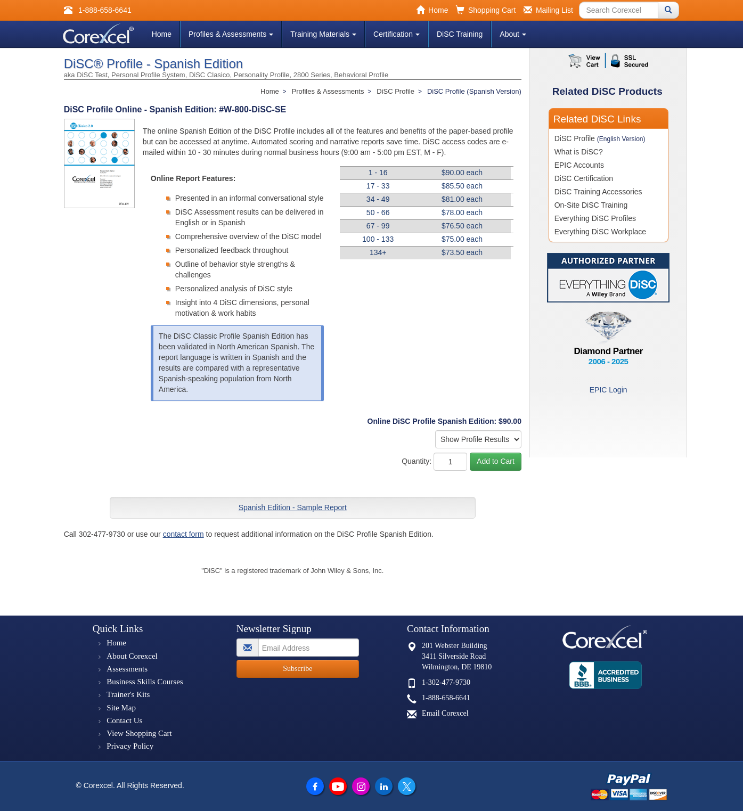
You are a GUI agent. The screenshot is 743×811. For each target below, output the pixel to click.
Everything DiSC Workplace (600, 231)
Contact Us (124, 720)
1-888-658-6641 (446, 698)
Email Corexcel (445, 713)
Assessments (127, 669)
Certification (396, 34)
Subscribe (297, 669)
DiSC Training (460, 34)
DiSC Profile (600, 138)
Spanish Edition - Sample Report (293, 507)
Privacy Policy (130, 746)
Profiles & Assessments (231, 34)
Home (162, 34)
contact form (183, 534)
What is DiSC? (578, 152)
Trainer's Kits (128, 694)
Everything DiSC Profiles (595, 218)
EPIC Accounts (579, 165)
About (513, 34)
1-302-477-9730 (446, 682)
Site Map (121, 707)
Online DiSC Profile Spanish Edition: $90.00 (444, 421)
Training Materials (323, 34)
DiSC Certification (583, 178)
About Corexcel (132, 656)
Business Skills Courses (145, 681)
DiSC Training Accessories (598, 191)
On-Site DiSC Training (591, 205)
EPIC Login (608, 390)
